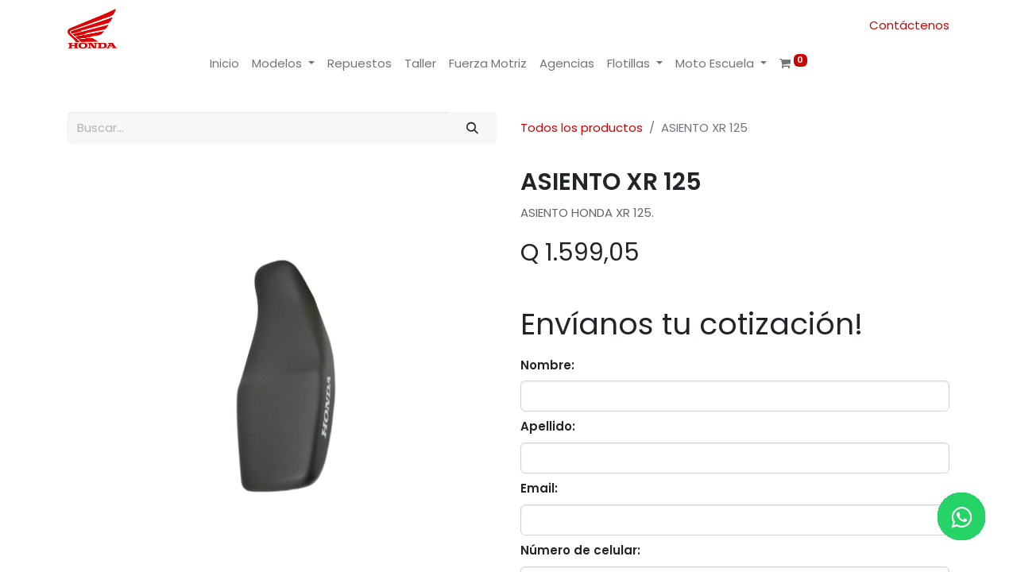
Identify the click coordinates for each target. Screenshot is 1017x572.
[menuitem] (224, 63)
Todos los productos (581, 127)
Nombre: (547, 365)
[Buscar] (473, 128)
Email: (539, 488)
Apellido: (547, 426)
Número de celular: (580, 550)
